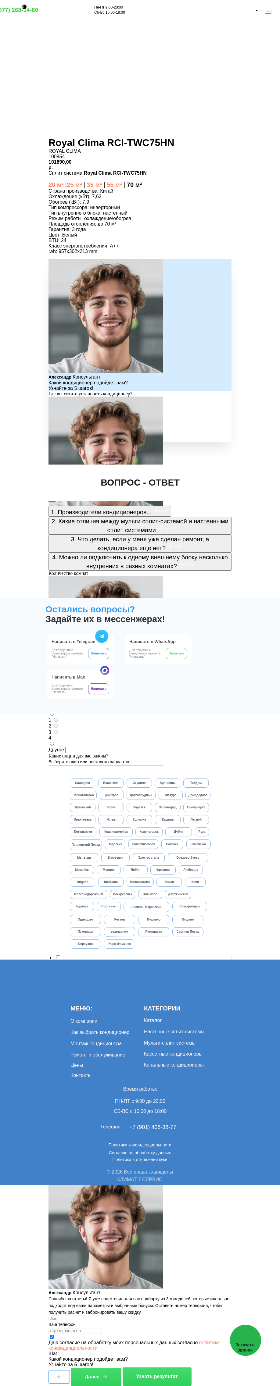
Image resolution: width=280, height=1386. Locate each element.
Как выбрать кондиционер (99, 1032)
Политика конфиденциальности (139, 1144)
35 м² (93, 184)
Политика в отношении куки (139, 1159)
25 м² (74, 184)
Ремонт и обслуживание (97, 1054)
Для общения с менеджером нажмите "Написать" (144, 653)
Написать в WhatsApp (152, 641)
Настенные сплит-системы (174, 1031)
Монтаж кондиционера (96, 1043)
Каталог (153, 1020)
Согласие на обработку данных (140, 1152)
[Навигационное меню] (268, 12)
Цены (76, 1065)
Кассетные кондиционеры (173, 1053)
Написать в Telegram (73, 641)
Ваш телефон (62, 1324)
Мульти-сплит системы (170, 1043)
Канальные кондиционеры (174, 1064)
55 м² (114, 184)
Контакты (81, 1075)
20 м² (55, 184)
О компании (83, 1021)
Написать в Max (68, 677)
